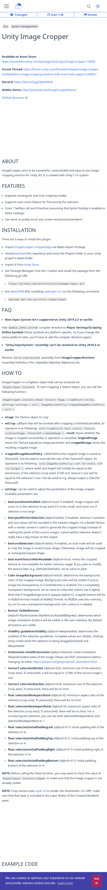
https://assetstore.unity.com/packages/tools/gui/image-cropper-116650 (48, 61)
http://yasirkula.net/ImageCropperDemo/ (49, 90)
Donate (90, 14)
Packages (18, 14)
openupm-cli (52, 291)
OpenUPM (16, 291)
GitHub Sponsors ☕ (15, 97)
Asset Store (31, 264)
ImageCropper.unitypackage (33, 247)
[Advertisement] (53, 129)
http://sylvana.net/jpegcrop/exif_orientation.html (65, 662)
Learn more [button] (65, 883)
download (19, 253)
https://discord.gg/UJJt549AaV (33, 82)
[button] (6, 6)
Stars (55, 14)
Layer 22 (40, 791)
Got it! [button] (96, 881)
